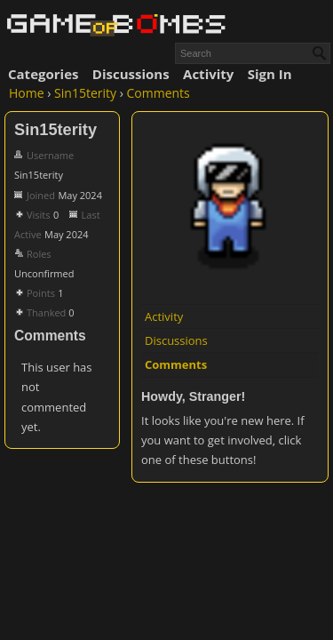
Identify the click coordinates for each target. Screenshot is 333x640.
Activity (208, 74)
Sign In (270, 74)
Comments (176, 364)
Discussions (131, 74)
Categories (43, 74)
